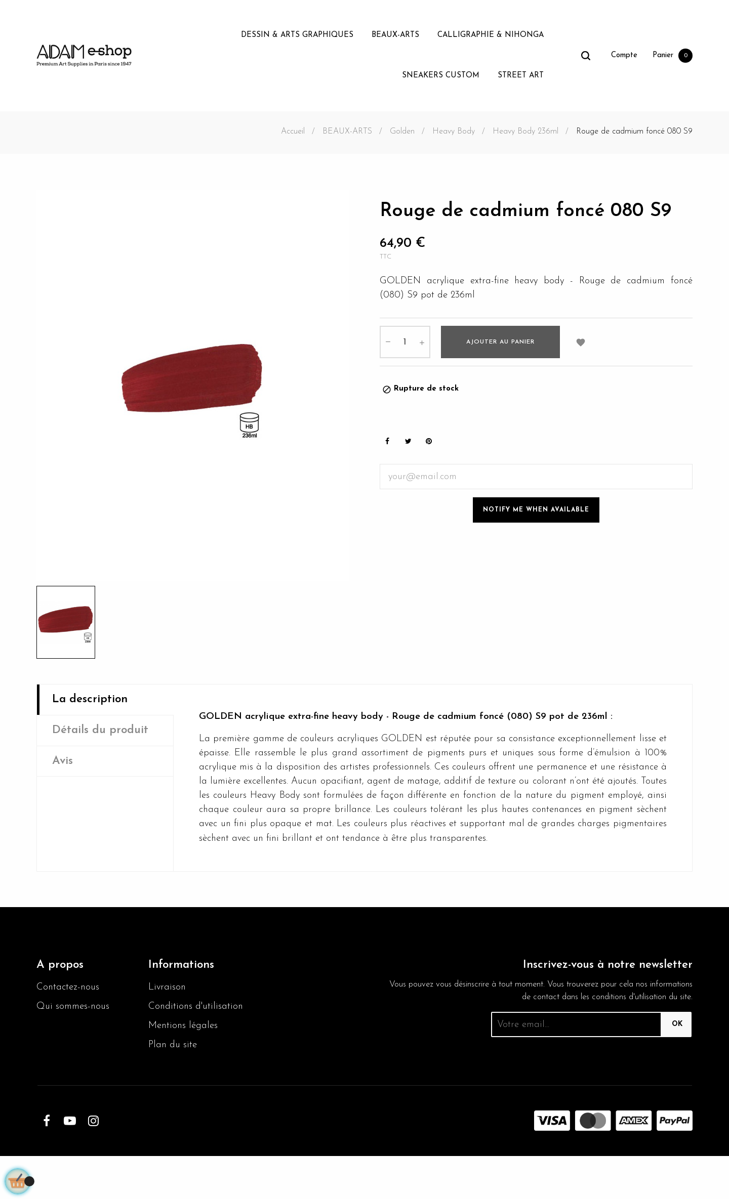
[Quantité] (405, 345)
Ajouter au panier (500, 345)
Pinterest (428, 445)
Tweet (408, 445)
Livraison (167, 1012)
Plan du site (174, 1088)
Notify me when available (536, 514)
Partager (387, 445)
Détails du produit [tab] (103, 732)
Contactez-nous (69, 1012)
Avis (63, 764)
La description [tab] (92, 700)
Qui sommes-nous (75, 1032)
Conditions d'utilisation (173, 1039)
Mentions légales (185, 1067)
